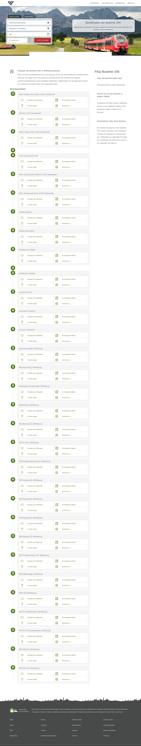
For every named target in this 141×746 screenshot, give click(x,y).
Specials (131, 3)
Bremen (43, 720)
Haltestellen (107, 3)
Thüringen (106, 736)
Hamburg (44, 725)
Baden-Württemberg (109, 730)
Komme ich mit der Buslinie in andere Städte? (110, 95)
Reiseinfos (120, 3)
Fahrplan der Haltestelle (31, 100)
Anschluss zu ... (63, 106)
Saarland (75, 730)
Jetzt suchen (42, 40)
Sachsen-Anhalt (108, 720)
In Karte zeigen (29, 106)
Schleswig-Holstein (109, 725)
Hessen (43, 730)
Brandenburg (14, 736)
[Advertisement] (70, 58)
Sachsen (75, 736)
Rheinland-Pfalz (77, 720)
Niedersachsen (76, 725)
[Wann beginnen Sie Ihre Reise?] (26, 34)
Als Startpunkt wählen (65, 100)
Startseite (94, 3)
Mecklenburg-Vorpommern (49, 736)
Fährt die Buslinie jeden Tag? (110, 78)
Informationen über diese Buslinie (112, 122)
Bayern (12, 725)
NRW (11, 720)
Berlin (11, 730)
